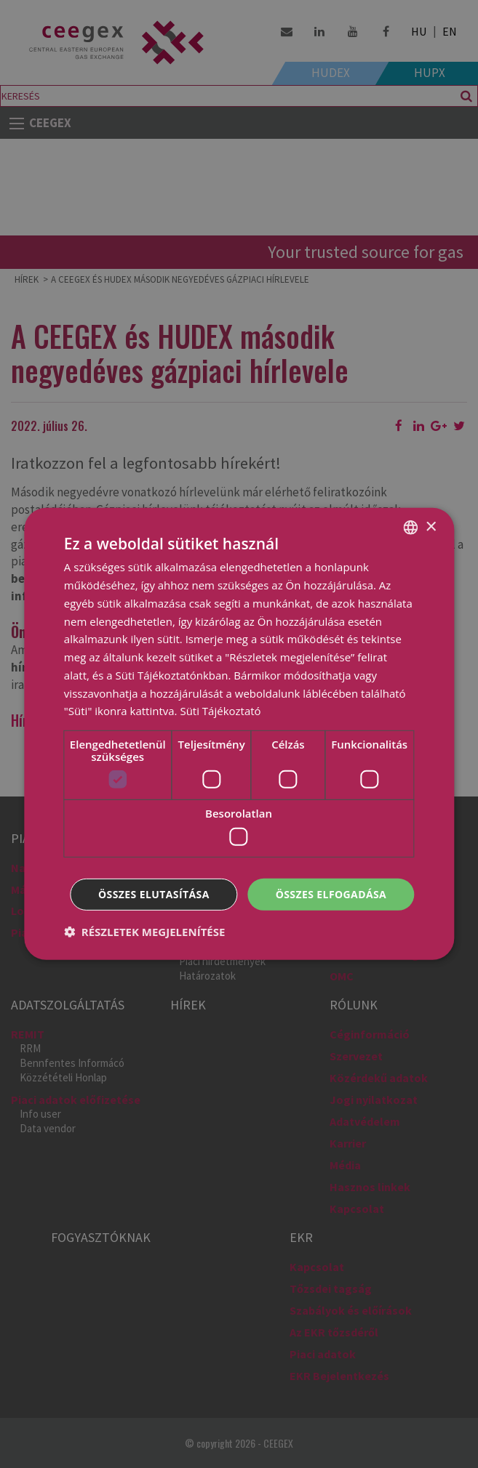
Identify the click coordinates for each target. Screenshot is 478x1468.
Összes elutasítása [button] (154, 893)
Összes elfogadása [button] (331, 893)
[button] (145, 931)
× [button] (430, 526)
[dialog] (239, 734)
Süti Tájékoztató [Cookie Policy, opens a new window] (220, 710)
